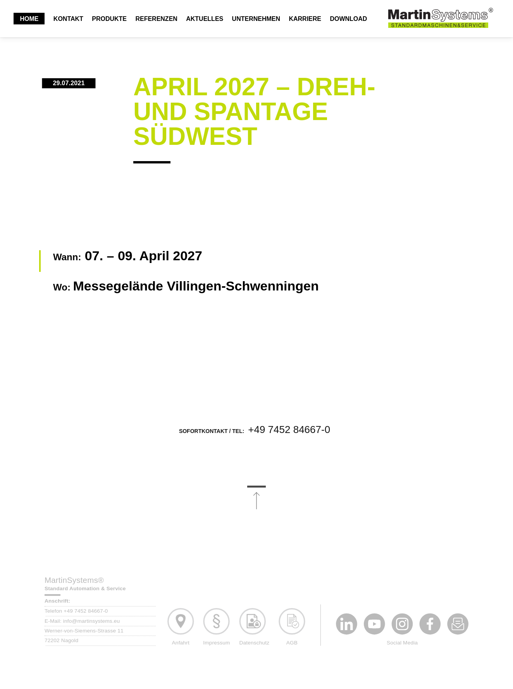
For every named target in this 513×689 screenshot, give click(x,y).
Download (348, 18)
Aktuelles (204, 18)
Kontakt (68, 18)
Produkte (109, 18)
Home (29, 18)
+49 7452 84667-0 (289, 436)
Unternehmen (256, 18)
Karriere (305, 18)
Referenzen (156, 18)
